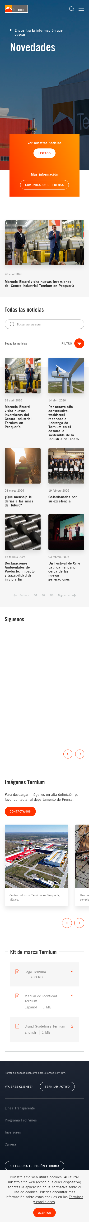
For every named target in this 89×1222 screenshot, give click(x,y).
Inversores (13, 1132)
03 (51, 595)
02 (43, 595)
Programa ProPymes (21, 1120)
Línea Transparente (20, 1108)
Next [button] (79, 754)
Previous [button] (67, 754)
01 (35, 595)
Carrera (10, 1144)
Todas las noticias (16, 343)
